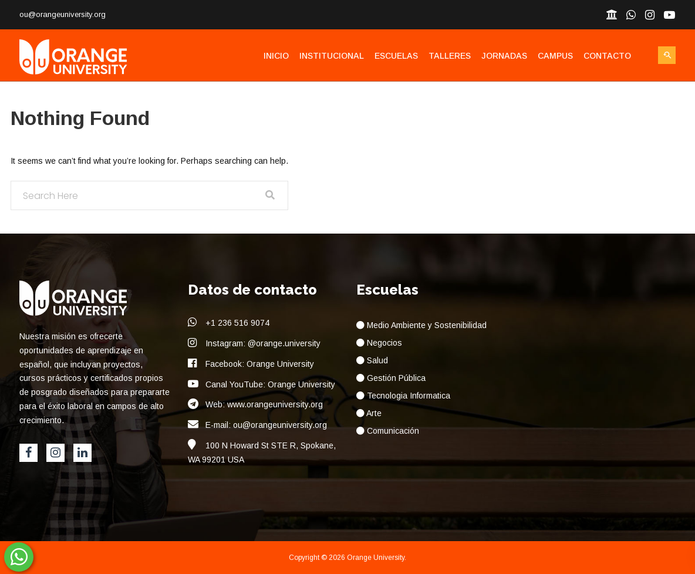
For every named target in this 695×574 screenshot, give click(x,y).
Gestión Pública (391, 378)
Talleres (450, 55)
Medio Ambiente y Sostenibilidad (421, 325)
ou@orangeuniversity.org (62, 14)
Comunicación (387, 430)
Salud (372, 360)
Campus (555, 55)
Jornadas (504, 55)
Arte (369, 413)
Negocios (379, 342)
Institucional (331, 55)
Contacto (607, 55)
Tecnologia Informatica (403, 395)
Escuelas (396, 55)
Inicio (276, 55)
